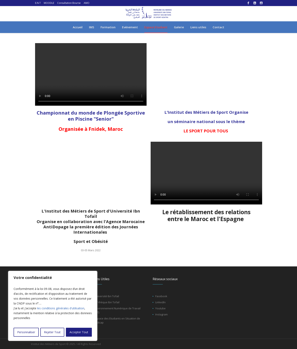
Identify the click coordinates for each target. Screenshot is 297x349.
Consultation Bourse (69, 3)
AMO (86, 3)
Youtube (160, 308)
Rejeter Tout (52, 332)
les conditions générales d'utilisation (60, 308)
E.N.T (38, 3)
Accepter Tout (79, 332)
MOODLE (49, 3)
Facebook (161, 296)
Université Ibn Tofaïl (106, 296)
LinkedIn (160, 302)
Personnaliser (26, 332)
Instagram (161, 314)
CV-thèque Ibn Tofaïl (106, 302)
